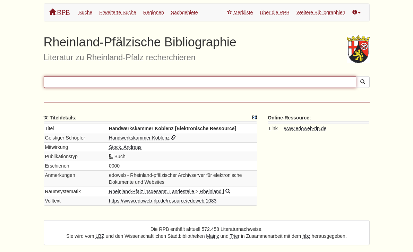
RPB (59, 12)
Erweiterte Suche (117, 12)
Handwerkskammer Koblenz (139, 138)
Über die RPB (275, 12)
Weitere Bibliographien (320, 12)
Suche (86, 12)
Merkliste (240, 12)
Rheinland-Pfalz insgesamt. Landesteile (152, 191)
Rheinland (211, 191)
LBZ (99, 236)
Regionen (153, 12)
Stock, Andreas (125, 147)
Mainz (212, 236)
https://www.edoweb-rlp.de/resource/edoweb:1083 (163, 201)
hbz (306, 236)
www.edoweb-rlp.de (305, 128)
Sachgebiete (184, 12)
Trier (235, 236)
